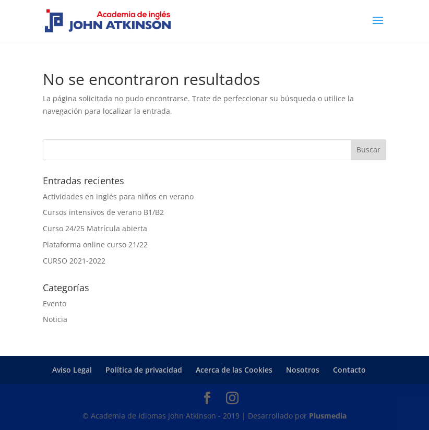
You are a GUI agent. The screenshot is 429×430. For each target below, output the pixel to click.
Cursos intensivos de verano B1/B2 (103, 212)
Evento (54, 303)
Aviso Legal (72, 370)
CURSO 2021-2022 (74, 261)
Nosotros (302, 370)
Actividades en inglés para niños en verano (118, 196)
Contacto (349, 370)
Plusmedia (328, 416)
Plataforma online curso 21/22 (95, 244)
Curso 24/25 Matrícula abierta (95, 228)
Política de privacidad (143, 370)
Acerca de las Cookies (234, 370)
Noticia (55, 319)
